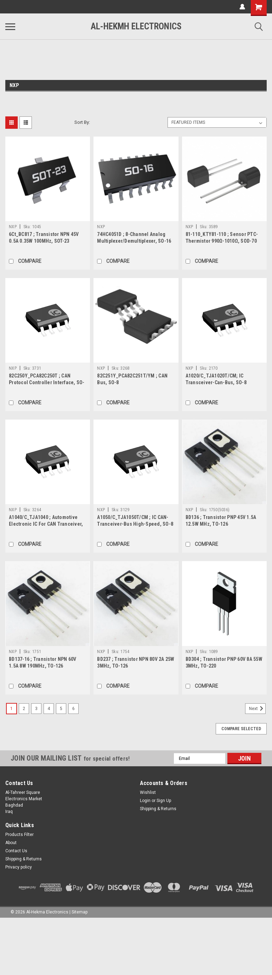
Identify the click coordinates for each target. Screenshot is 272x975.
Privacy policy (18, 867)
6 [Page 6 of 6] (73, 708)
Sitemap (79, 912)
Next (257, 708)
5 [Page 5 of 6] (61, 708)
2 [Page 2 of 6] (24, 708)
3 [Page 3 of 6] (36, 708)
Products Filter (19, 834)
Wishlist (148, 792)
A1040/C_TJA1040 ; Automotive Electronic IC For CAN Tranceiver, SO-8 (46, 523)
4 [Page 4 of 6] (48, 708)
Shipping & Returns (158, 808)
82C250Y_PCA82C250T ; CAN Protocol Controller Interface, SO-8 (47, 382)
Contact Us (16, 850)
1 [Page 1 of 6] (11, 708)
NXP (13, 226)
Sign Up (164, 800)
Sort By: (82, 122)
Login (145, 800)
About (11, 842)
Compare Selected (241, 728)
